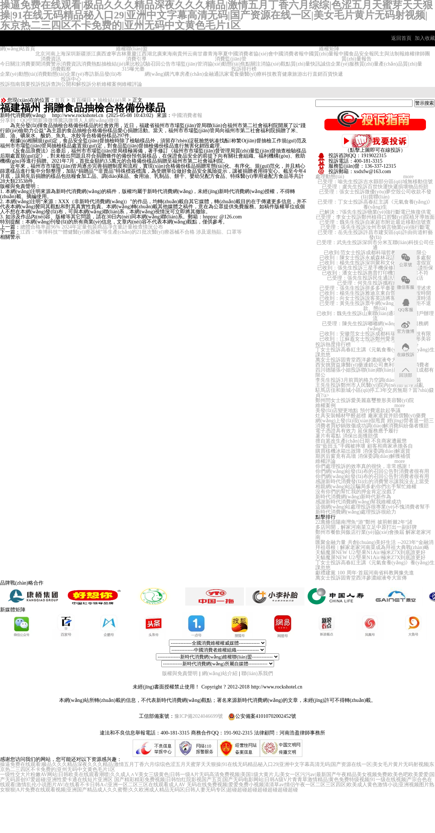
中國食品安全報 (356, 53)
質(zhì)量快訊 (305, 64)
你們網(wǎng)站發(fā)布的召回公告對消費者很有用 (372, 471)
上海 (60, 53)
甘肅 (203, 53)
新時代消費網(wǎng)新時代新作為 (353, 496)
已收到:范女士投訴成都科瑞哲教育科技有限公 (375, 252)
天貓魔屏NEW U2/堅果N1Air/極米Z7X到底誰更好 (370, 552)
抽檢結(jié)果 (116, 64)
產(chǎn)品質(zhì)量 (400, 64)
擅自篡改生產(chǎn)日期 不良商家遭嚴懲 (361, 441)
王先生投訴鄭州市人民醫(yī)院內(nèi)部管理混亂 (369, 385)
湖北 (152, 53)
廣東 (162, 53)
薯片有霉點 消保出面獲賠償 (346, 436)
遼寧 (111, 53)
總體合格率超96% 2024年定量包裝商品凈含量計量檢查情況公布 (91, 227)
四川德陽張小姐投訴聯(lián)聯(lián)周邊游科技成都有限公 (374, 372)
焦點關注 (250, 64)
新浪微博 (48, 120)
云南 (192, 53)
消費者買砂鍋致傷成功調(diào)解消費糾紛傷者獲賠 (372, 425)
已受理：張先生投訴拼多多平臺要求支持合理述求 (375, 288)
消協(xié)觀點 (275, 64)
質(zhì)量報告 (356, 59)
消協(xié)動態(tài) (221, 64)
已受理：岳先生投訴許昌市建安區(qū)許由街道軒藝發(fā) (375, 235)
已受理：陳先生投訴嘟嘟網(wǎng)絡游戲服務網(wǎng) (375, 326)
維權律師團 (417, 53)
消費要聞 (30, 64)
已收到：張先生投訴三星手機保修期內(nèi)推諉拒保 (375, 268)
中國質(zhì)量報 (321, 53)
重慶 (132, 53)
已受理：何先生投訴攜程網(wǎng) (375, 283)
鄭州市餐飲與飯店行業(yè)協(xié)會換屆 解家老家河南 (373, 534)
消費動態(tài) (51, 74)
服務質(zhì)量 (364, 64)
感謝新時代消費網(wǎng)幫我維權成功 (358, 502)
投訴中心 (71, 79)
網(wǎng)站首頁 (17, 48)
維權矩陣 (329, 48)
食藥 (239, 74)
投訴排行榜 (244, 69)
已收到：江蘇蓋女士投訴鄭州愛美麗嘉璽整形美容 (375, 339)
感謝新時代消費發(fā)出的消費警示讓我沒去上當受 (372, 481)
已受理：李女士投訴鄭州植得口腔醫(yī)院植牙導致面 (375, 217)
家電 (229, 74)
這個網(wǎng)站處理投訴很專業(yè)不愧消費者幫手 (372, 507)
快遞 (338, 74)
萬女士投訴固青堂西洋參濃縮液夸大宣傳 (361, 360)
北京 (40, 53)
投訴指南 (10, 84)
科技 (267, 74)
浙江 (91, 53)
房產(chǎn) (192, 74)
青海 (213, 53)
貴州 (182, 53)
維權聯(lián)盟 (131, 48)
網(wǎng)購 (157, 74)
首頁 (60, 100)
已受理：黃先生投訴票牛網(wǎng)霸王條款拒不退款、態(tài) (375, 306)
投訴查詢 (51, 84)
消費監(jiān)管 (230, 59)
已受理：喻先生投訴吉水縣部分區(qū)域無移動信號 (375, 181)
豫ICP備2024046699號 (198, 716)
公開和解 (71, 84)
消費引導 (136, 59)
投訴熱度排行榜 (333, 344)
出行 (307, 74)
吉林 (121, 53)
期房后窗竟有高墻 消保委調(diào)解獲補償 (362, 456)
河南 (50, 53)
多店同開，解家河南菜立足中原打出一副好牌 (366, 527)
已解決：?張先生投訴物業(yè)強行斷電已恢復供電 (375, 212)
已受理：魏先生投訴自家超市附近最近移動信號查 (375, 222)
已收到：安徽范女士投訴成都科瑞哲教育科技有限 (375, 333)
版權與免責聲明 (180, 673)
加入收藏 (425, 38)
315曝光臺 (133, 69)
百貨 (328, 74)
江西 (142, 53)
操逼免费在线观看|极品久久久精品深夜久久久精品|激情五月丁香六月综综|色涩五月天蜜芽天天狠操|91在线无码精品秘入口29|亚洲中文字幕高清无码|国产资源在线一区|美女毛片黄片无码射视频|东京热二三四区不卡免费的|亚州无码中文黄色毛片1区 (217, 767)
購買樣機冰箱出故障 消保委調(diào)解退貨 (362, 451)
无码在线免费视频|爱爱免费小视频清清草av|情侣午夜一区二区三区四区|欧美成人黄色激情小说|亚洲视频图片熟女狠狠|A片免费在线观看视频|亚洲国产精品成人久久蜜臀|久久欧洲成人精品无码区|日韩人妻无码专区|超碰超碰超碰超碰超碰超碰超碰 (217, 787)
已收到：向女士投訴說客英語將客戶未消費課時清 (375, 298)
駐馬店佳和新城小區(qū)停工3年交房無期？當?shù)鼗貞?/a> (374, 393)
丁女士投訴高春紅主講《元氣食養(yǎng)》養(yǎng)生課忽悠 (375, 352)
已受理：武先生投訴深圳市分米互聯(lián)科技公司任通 (375, 245)
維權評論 (132, 84)
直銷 (317, 74)
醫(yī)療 (253, 74)
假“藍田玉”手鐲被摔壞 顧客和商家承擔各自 (364, 446)
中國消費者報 (288, 53)
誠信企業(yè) (334, 64)
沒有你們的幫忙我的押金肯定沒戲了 (356, 491)
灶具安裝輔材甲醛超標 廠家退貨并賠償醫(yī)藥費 (370, 415)
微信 (114, 120)
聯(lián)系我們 (257, 673)
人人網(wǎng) (93, 120)
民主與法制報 (389, 53)
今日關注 (10, 64)
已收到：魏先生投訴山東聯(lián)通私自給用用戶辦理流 (375, 316)
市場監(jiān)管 (186, 64)
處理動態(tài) (329, 176)
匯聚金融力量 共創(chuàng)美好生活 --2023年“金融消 (374, 542)
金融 (209, 74)
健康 (287, 74)
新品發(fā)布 (108, 74)
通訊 (219, 74)
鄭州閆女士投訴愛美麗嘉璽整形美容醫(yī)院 (364, 400)
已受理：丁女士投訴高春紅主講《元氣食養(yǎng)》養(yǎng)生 (375, 204)
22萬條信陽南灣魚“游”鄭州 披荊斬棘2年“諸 (364, 522)
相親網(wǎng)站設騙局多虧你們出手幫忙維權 (366, 486)
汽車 (175, 74)
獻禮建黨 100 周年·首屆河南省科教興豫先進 (364, 572)
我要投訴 (30, 84)
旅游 (297, 74)
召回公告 (160, 64)
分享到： (10, 120)
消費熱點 (91, 64)
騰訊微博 (68, 120)
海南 (172, 53)
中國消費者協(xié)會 (250, 53)
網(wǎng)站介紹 (219, 673)
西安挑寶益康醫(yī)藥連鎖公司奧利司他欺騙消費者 (372, 365)
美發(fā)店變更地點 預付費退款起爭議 (358, 410)
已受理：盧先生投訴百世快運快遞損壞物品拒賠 (375, 186)
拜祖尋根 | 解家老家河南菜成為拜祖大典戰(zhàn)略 (372, 547)
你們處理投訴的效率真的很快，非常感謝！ (363, 466)
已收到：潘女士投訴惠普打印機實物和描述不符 (375, 273)
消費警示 (51, 64)
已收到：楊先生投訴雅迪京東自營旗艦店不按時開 (375, 293)
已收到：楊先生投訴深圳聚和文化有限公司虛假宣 (375, 262)
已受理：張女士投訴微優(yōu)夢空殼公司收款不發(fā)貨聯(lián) (375, 194)
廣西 (101, 53)
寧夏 (223, 53)
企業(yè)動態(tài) (18, 74)
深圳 (71, 53)
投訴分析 (91, 84)
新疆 (81, 53)
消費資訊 (51, 59)
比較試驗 (140, 64)
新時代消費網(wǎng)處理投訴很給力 (355, 512)
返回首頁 (401, 38)
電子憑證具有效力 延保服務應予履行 (356, 431)
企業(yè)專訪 (80, 74)
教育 (277, 74)
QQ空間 (29, 120)
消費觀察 (61, 69)
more (408, 176)
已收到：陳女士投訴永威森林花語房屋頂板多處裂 (375, 257)
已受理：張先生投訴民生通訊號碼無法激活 (375, 278)
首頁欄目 (81, 100)
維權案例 (112, 84)
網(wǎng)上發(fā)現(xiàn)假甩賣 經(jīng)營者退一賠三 (374, 420)
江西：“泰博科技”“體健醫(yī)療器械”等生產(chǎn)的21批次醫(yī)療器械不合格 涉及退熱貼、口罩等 (131, 232)
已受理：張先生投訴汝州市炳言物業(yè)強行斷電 (375, 227)
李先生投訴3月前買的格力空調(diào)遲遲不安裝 (368, 380)
